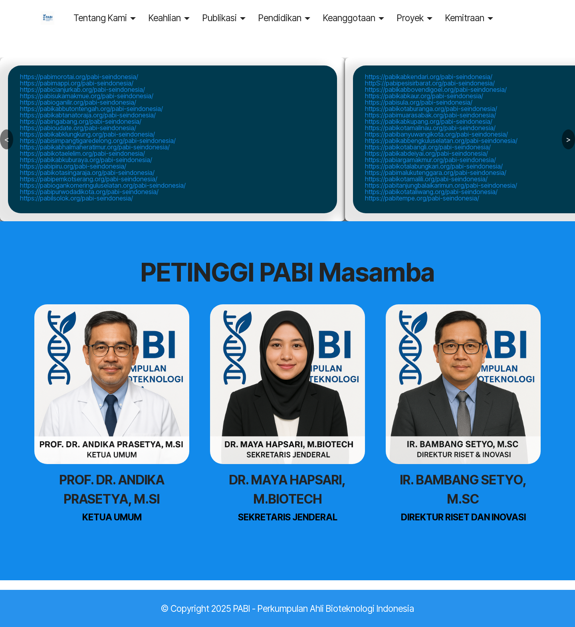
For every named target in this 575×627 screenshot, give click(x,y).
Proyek (420, 17)
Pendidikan (290, 17)
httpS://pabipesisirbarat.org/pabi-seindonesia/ (430, 83)
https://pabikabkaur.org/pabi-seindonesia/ (424, 96)
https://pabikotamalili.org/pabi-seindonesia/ (426, 179)
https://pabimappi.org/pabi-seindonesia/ (76, 83)
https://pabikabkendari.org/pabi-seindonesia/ (428, 77)
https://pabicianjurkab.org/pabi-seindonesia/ (82, 89)
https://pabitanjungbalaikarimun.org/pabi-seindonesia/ (441, 185)
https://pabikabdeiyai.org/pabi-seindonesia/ (426, 153)
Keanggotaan (359, 17)
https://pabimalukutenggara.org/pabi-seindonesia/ (435, 173)
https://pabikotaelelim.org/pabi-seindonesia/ (82, 153)
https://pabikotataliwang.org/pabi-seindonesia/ (431, 192)
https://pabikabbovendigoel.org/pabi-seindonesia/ (436, 89)
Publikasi (230, 17)
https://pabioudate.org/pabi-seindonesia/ (78, 128)
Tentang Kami (110, 17)
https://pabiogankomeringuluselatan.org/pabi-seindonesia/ (103, 185)
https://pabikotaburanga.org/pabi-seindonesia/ (431, 109)
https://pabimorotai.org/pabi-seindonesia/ (79, 77)
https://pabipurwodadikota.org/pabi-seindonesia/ (89, 192)
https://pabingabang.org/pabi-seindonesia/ (80, 121)
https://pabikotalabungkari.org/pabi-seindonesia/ (434, 166)
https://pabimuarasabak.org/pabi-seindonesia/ (430, 115)
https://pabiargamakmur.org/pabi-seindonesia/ (430, 160)
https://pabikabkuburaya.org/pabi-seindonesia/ (86, 160)
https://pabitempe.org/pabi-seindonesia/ (422, 198)
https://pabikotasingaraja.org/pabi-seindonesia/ (87, 173)
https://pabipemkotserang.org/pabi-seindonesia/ (88, 179)
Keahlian (175, 17)
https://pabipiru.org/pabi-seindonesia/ (73, 166)
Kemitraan (475, 17)
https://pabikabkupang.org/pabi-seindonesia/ (428, 121)
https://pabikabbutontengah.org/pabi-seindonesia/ (91, 109)
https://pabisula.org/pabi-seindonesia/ (418, 102)
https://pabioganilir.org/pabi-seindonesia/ (78, 102)
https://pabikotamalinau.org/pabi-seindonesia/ (430, 128)
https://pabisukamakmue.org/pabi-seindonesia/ (86, 96)
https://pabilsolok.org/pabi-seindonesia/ (76, 198)
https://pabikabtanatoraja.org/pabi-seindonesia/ (88, 115)
